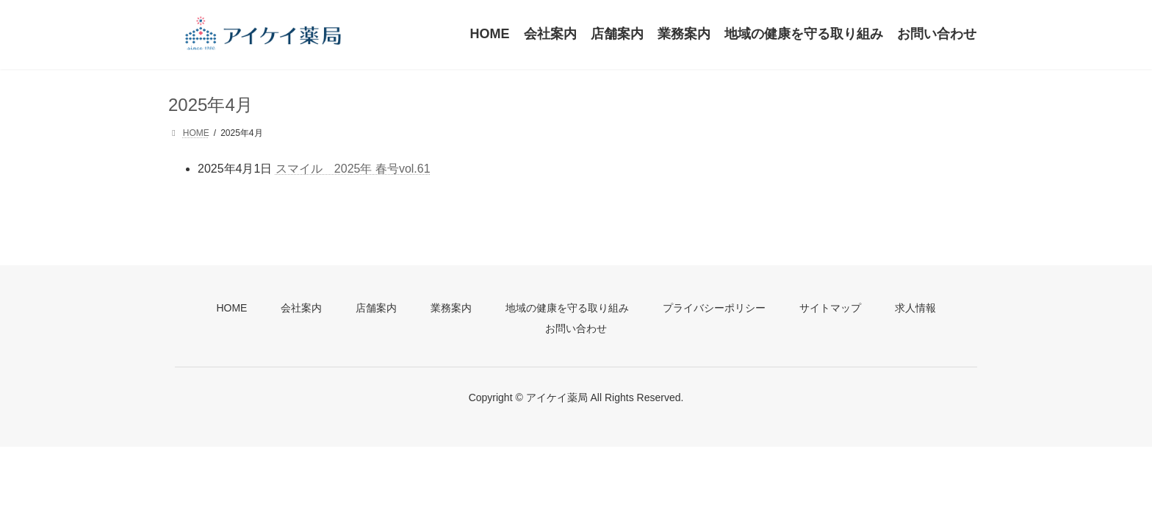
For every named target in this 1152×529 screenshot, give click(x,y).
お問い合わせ (576, 328)
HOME (231, 308)
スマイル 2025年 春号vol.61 (353, 168)
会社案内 (301, 308)
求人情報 (915, 308)
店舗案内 (376, 308)
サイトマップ (830, 308)
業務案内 (451, 308)
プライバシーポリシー (714, 308)
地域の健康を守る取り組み (567, 308)
